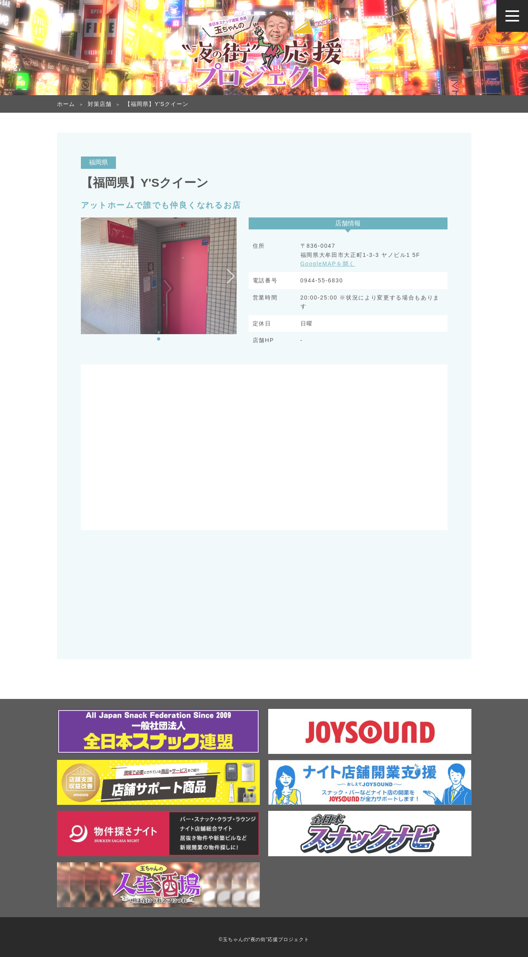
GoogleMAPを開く (327, 264)
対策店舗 (100, 104)
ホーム (66, 104)
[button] (158, 339)
